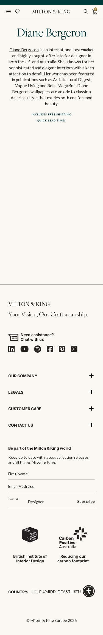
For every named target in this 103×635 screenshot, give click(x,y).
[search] (85, 11)
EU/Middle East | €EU (56, 591)
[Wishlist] (17, 11)
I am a (13, 499)
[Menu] (8, 11)
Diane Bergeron (24, 49)
